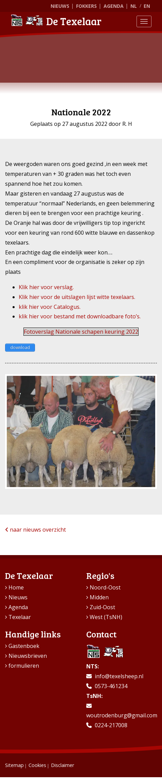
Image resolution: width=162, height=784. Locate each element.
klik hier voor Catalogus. (49, 307)
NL (133, 6)
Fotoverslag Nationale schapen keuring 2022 (81, 331)
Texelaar (19, 617)
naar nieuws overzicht (35, 529)
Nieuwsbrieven (27, 656)
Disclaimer (62, 765)
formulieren (23, 665)
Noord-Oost (105, 587)
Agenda (114, 6)
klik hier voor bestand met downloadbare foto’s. (80, 316)
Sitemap (14, 765)
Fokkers (86, 6)
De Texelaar (56, 21)
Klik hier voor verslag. (46, 287)
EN (147, 6)
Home (16, 587)
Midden (99, 597)
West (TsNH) (106, 617)
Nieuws (60, 6)
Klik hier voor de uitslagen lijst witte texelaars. (77, 297)
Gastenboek (23, 646)
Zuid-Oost (102, 607)
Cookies (37, 765)
